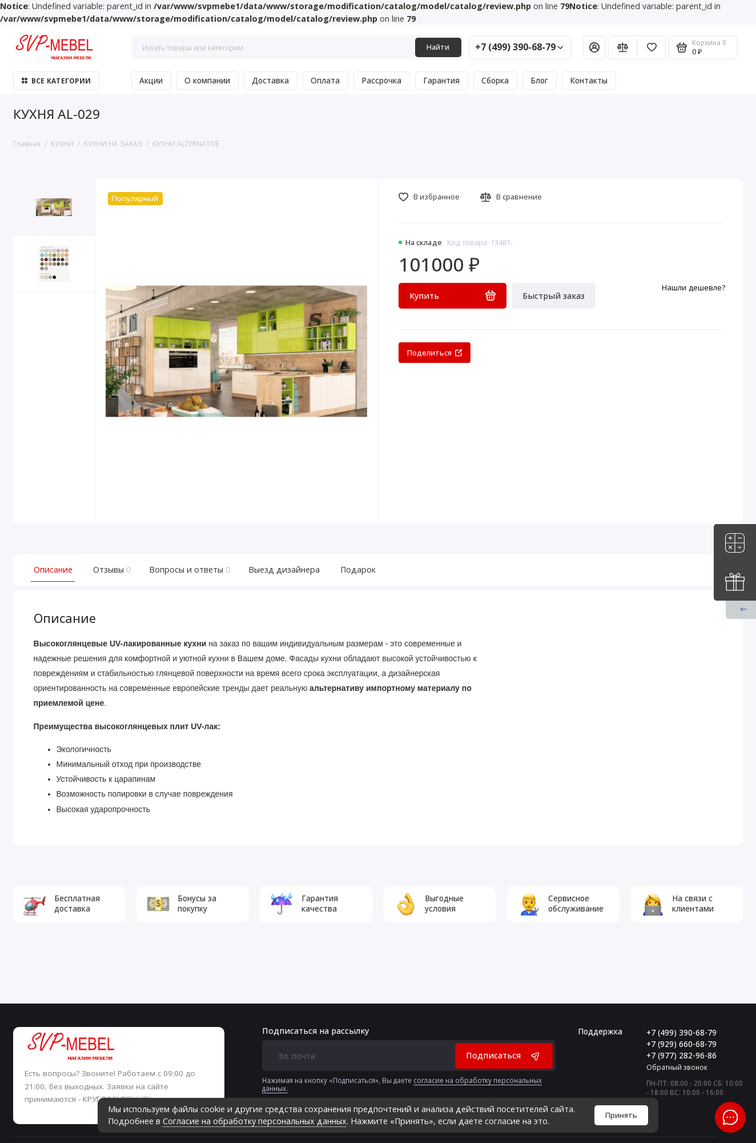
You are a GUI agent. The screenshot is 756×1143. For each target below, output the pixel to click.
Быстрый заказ (553, 295)
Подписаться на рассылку (315, 1031)
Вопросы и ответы (188, 569)
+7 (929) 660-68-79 (681, 1044)
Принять (621, 1115)
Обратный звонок (676, 1067)
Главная (27, 144)
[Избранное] (652, 47)
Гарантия (441, 80)
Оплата (325, 80)
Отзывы (110, 569)
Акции (151, 80)
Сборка (495, 80)
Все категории (56, 80)
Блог (539, 80)
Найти (438, 47)
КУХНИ (62, 144)
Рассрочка (381, 80)
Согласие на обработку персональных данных (255, 1121)
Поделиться (435, 353)
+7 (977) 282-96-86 (681, 1055)
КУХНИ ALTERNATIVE (185, 144)
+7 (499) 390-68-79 (519, 47)
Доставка (270, 80)
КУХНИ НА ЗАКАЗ (113, 144)
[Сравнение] (623, 47)
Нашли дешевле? (693, 287)
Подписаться (504, 1055)
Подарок (358, 569)
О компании (207, 80)
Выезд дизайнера (284, 569)
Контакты (589, 80)
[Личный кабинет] (594, 47)
